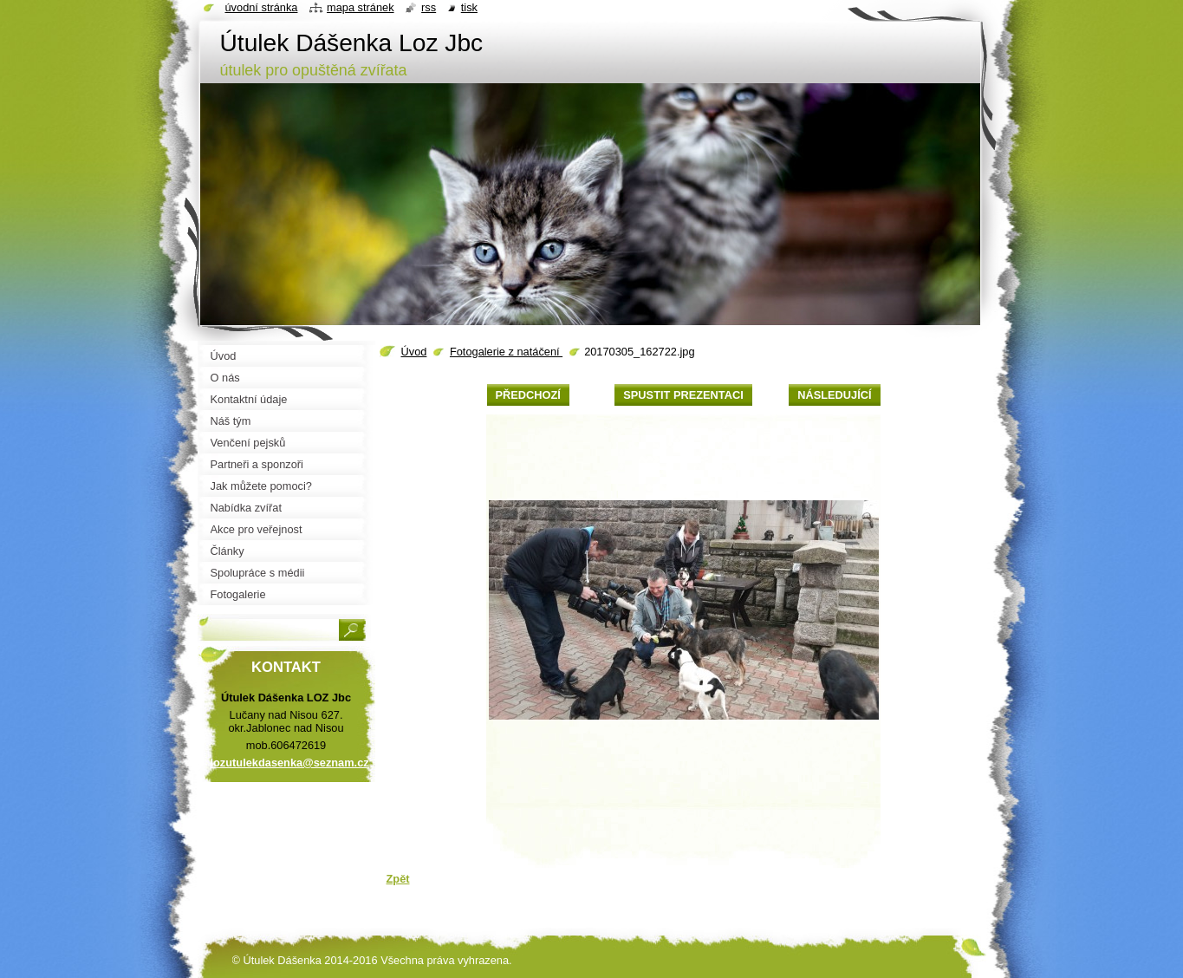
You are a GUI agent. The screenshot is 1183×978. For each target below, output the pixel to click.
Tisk (469, 7)
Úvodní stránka (261, 7)
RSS (428, 7)
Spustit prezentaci (683, 394)
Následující (834, 394)
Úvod (414, 351)
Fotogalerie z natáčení (506, 351)
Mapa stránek (360, 7)
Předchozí (528, 394)
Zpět (398, 878)
